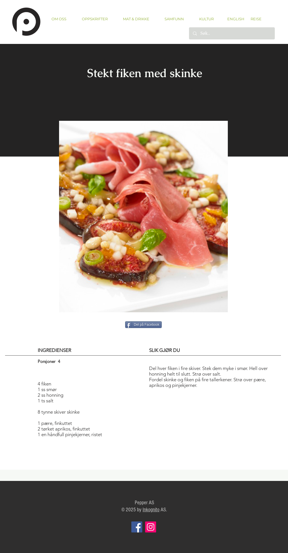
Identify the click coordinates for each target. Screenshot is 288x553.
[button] (94, 19)
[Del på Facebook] (143, 324)
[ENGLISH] (235, 18)
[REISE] (254, 18)
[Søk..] (231, 33)
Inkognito (151, 510)
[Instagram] (150, 526)
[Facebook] (136, 526)
